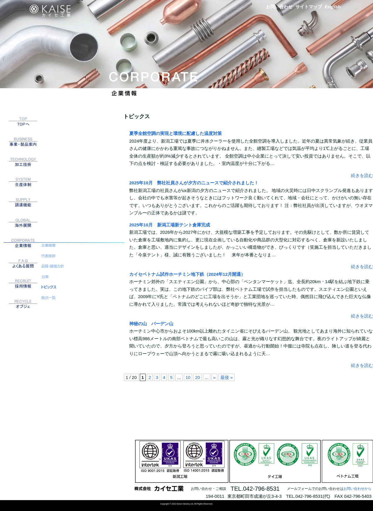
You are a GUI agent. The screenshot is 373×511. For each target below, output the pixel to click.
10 (188, 377)
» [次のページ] (214, 377)
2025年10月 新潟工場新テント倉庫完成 (169, 224)
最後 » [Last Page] (226, 377)
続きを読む (362, 175)
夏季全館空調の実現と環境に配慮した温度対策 (175, 133)
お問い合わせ (279, 6)
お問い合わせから (357, 489)
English (333, 6)
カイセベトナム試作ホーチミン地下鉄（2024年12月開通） (187, 274)
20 (197, 377)
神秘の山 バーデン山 (151, 323)
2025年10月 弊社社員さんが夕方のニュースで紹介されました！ (193, 182)
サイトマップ (308, 6)
